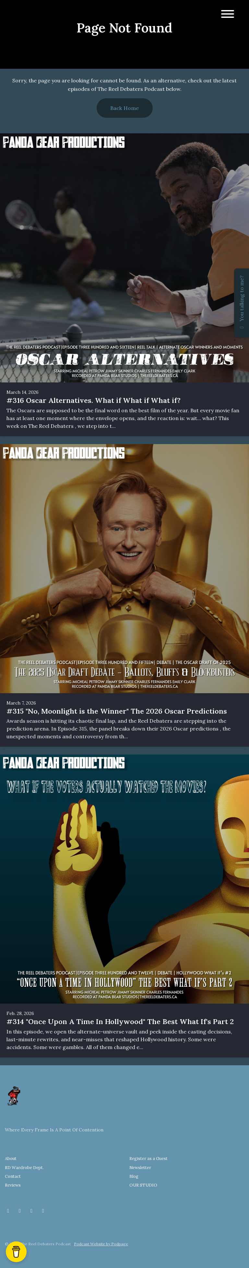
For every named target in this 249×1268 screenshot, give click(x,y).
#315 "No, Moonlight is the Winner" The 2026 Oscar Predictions (116, 711)
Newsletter (140, 1167)
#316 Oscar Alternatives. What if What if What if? (93, 400)
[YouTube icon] (43, 1210)
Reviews (13, 1185)
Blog (133, 1176)
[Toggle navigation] (227, 15)
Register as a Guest (148, 1158)
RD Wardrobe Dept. (24, 1167)
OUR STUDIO (143, 1185)
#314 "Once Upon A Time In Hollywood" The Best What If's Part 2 (120, 1021)
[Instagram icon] (20, 1210)
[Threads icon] (31, 1210)
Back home (124, 108)
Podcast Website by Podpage (101, 1243)
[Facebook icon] (8, 1210)
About (11, 1158)
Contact (13, 1176)
